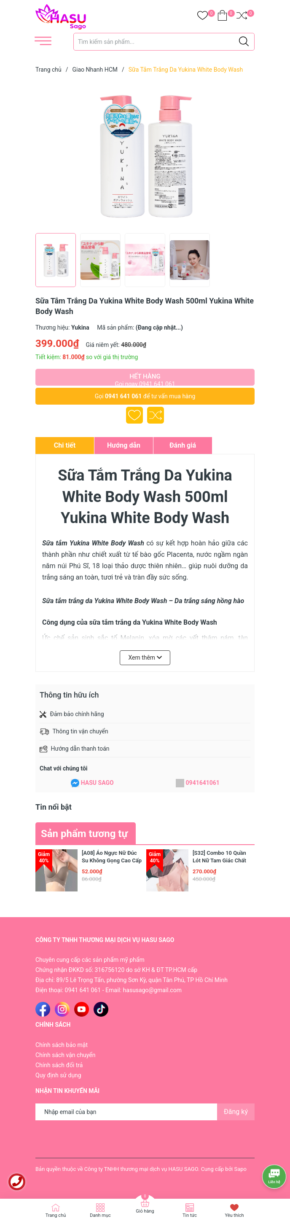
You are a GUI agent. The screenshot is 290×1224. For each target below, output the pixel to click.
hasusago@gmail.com (152, 990)
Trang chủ (56, 1215)
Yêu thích (234, 1215)
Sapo (240, 1169)
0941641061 (203, 782)
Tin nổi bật (53, 807)
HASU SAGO (97, 782)
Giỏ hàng (145, 1211)
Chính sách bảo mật (61, 1044)
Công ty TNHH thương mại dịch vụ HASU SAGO (141, 1169)
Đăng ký (236, 1112)
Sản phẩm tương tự (84, 834)
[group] (145, 155)
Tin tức (190, 1215)
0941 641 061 (123, 396)
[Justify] (244, 41)
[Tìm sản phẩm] (164, 41)
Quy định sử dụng (58, 1075)
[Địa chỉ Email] (145, 1111)
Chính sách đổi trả (59, 1065)
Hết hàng (145, 379)
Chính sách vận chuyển (65, 1055)
